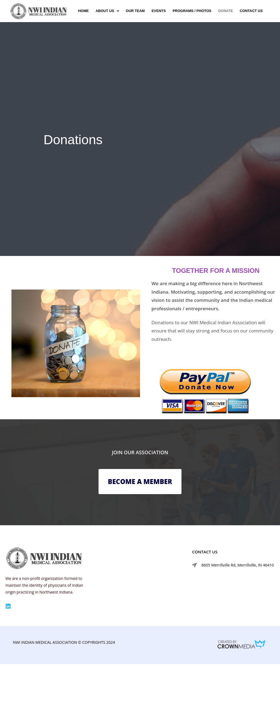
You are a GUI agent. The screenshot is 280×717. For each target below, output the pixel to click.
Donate (225, 11)
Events (158, 11)
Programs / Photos (191, 11)
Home (83, 11)
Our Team (135, 11)
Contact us (251, 11)
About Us (107, 11)
